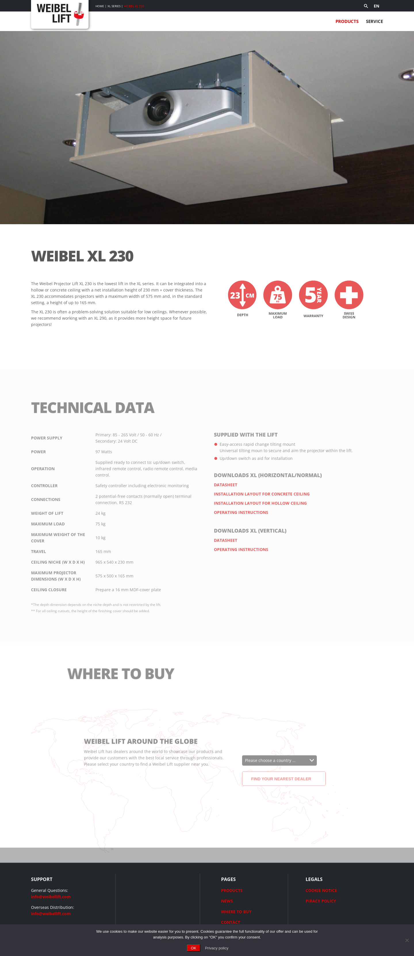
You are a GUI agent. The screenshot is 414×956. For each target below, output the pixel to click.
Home (99, 6)
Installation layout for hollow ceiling (260, 517)
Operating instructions (241, 526)
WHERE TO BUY (236, 911)
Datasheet (225, 498)
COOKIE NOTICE (321, 890)
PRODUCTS (232, 890)
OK (193, 948)
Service (374, 21)
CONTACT (230, 922)
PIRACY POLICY (321, 901)
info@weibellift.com (51, 896)
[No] (407, 940)
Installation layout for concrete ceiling (262, 507)
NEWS (227, 901)
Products (347, 21)
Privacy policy (216, 948)
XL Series (114, 6)
